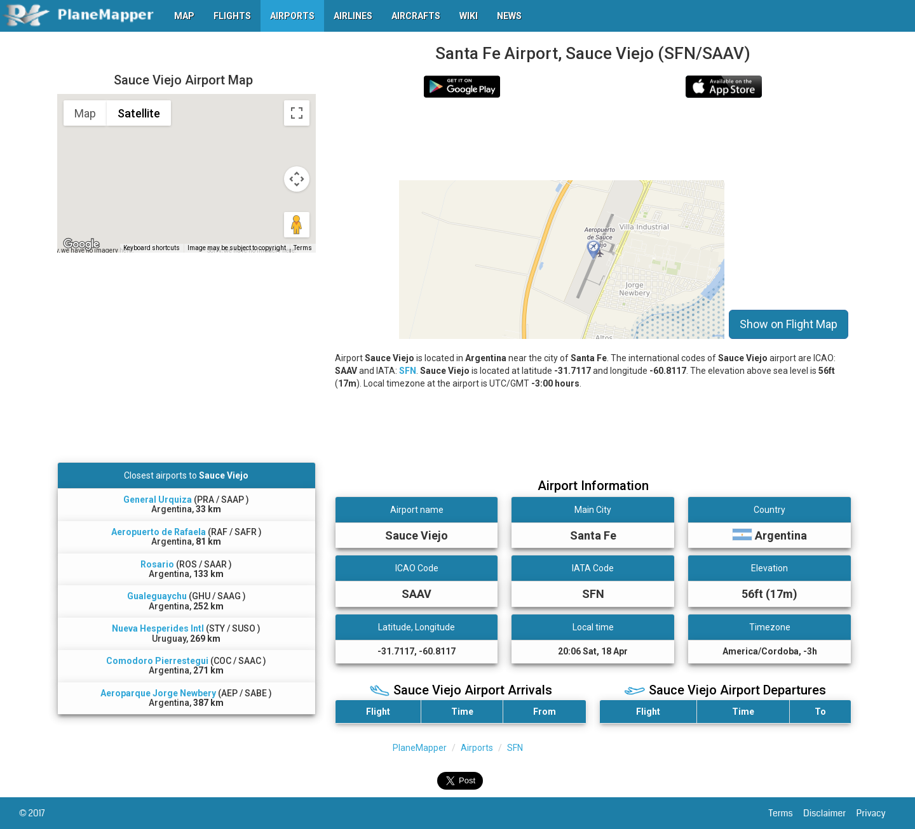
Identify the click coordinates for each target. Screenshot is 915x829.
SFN (407, 371)
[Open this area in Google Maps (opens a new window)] (81, 244)
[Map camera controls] (296, 179)
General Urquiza (157, 499)
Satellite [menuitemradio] (139, 113)
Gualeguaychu (157, 596)
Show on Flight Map (788, 324)
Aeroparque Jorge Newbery (158, 693)
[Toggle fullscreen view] (296, 113)
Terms (786, 813)
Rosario (157, 564)
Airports (477, 748)
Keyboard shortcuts (151, 247)
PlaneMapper (420, 748)
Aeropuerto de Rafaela (158, 532)
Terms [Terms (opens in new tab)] (303, 247)
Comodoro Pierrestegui (157, 661)
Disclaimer (829, 813)
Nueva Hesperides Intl (158, 628)
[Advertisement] (593, 139)
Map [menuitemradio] (85, 113)
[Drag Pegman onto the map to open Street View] (296, 224)
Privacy (876, 813)
